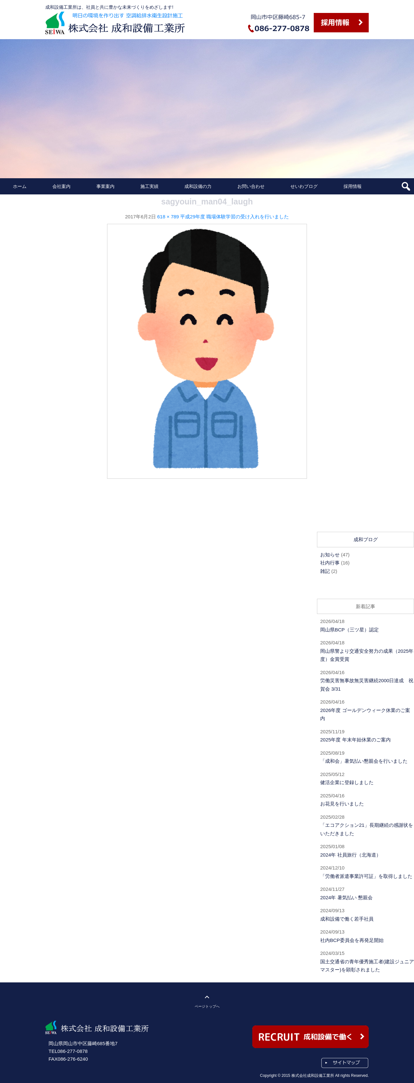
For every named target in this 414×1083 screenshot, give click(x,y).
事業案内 (105, 186)
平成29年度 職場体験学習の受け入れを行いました (234, 216)
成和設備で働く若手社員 (347, 919)
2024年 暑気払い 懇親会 (346, 897)
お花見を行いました (342, 803)
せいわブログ (304, 186)
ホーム (20, 186)
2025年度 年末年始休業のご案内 (355, 739)
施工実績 (149, 186)
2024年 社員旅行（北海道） (350, 855)
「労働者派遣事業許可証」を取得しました (366, 876)
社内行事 (330, 562)
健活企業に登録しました (347, 782)
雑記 (325, 571)
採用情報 (352, 186)
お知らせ (330, 554)
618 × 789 (168, 216)
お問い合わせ (251, 186)
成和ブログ (366, 539)
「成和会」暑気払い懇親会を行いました (364, 761)
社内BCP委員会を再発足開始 (352, 940)
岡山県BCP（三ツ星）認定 (349, 629)
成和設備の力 (198, 186)
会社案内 (61, 186)
